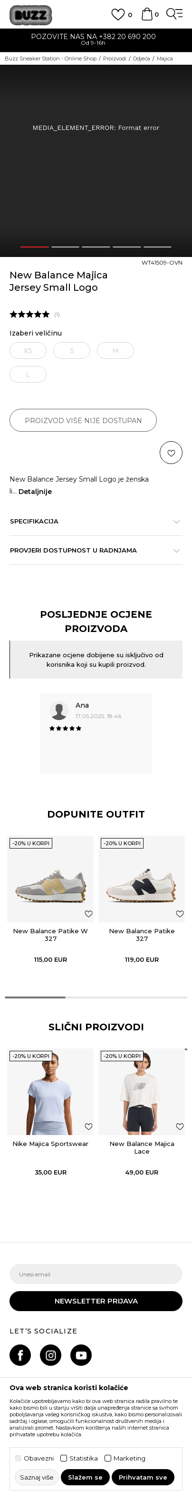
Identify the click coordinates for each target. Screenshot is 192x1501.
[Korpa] (146, 18)
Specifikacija (91, 521)
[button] (171, 452)
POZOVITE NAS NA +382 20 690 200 (96, 36)
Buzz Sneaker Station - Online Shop (50, 58)
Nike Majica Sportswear (50, 1143)
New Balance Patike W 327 (50, 934)
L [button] (28, 374)
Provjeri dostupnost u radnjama (91, 550)
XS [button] (28, 350)
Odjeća (141, 58)
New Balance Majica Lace (141, 1147)
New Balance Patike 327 (142, 934)
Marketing (129, 1458)
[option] (96, 40)
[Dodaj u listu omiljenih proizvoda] (89, 913)
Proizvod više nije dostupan (83, 420)
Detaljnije (35, 491)
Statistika (83, 1458)
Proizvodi (114, 58)
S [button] (72, 350)
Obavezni (39, 1458)
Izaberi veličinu (36, 333)
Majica (165, 58)
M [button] (115, 350)
